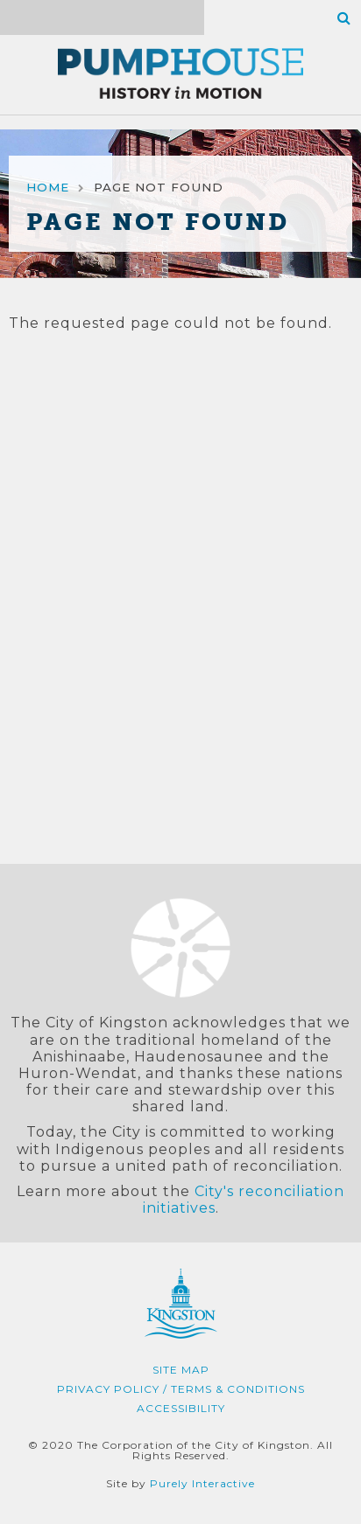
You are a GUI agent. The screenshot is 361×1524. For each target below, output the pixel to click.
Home (47, 187)
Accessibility (181, 1408)
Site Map (180, 1369)
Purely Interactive (202, 1483)
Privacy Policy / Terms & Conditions (181, 1388)
